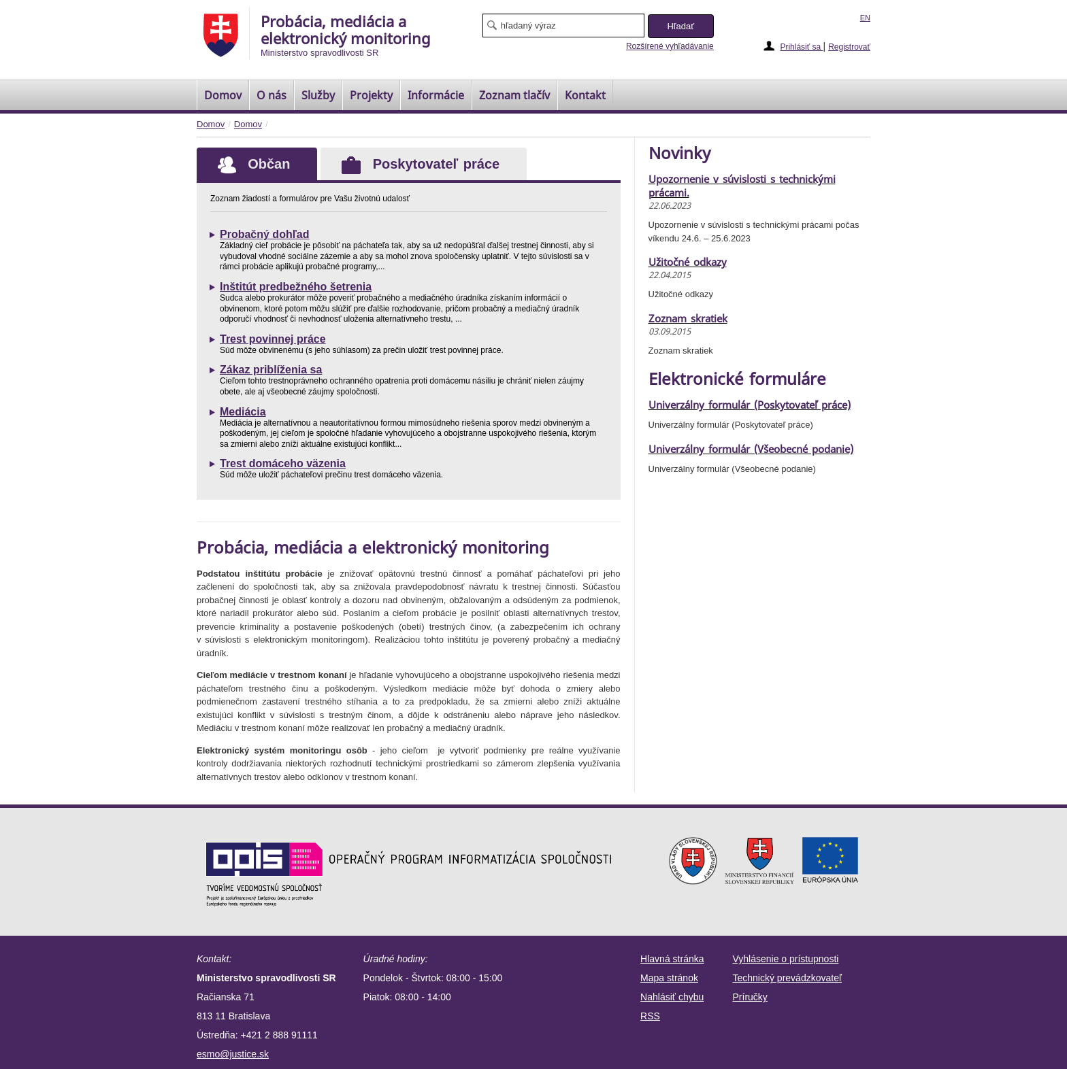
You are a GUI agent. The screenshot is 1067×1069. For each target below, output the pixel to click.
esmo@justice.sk (233, 1054)
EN (865, 18)
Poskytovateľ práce (420, 165)
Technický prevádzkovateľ (787, 977)
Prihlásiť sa (801, 47)
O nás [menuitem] (271, 95)
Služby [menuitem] (318, 95)
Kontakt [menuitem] (585, 95)
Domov (211, 124)
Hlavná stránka (672, 958)
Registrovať (849, 47)
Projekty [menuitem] (371, 95)
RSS (650, 1016)
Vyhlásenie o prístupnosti (786, 958)
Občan (243, 164)
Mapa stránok (669, 977)
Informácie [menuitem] (436, 95)
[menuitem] (222, 95)
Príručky (750, 996)
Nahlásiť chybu (672, 996)
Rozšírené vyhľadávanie (670, 46)
